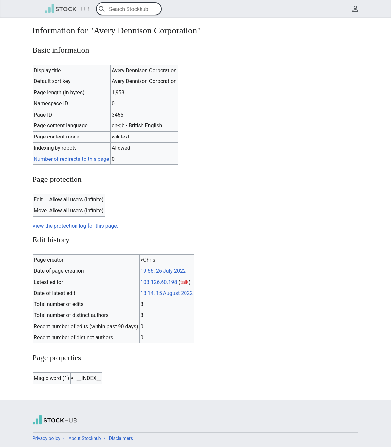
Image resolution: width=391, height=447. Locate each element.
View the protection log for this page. (75, 226)
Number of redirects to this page (71, 159)
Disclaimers (121, 438)
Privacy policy (46, 438)
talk (184, 282)
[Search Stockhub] (129, 8)
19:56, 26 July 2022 (163, 271)
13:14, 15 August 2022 (167, 293)
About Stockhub (84, 438)
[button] (36, 9)
